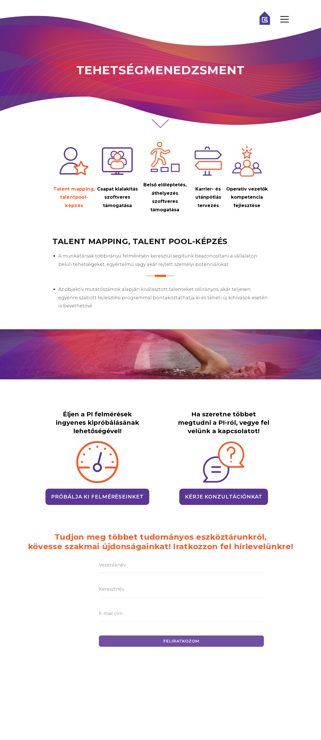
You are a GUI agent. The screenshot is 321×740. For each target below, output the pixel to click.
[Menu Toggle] (284, 19)
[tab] (75, 178)
